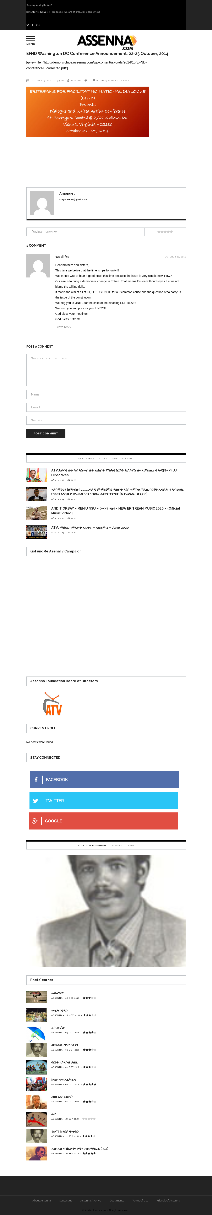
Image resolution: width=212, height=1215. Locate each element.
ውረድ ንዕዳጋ (59, 1010)
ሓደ (53, 1114)
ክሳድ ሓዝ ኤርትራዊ (63, 1080)
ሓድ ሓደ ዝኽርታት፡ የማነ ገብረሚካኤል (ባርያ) (79, 1149)
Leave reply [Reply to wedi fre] (63, 327)
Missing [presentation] (117, 845)
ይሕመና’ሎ (58, 1028)
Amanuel (67, 193)
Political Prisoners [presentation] (92, 845)
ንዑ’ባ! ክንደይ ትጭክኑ (65, 1131)
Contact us (65, 1200)
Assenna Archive (90, 1200)
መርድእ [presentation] (130, 845)
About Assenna (41, 1200)
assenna (76, 80)
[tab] (86, 458)
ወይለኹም (57, 993)
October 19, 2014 (41, 80)
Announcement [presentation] (123, 459)
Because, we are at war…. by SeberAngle (80, 12)
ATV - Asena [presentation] (86, 459)
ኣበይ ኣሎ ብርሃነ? (62, 1097)
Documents (116, 1200)
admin (55, 480)
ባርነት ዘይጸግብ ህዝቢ (64, 1062)
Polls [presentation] (103, 459)
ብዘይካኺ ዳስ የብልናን (64, 1045)
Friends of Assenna (168, 1200)
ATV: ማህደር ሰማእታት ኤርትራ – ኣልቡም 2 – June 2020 (90, 528)
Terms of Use (140, 1200)
